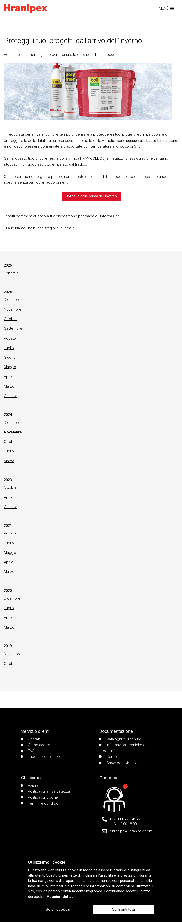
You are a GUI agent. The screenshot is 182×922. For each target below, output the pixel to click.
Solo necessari (58, 909)
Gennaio (10, 396)
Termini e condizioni (41, 803)
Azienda (31, 785)
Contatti (31, 739)
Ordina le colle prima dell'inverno (91, 196)
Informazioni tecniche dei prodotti (123, 748)
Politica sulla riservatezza (45, 791)
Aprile (8, 377)
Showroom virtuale (118, 763)
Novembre (12, 309)
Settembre (13, 328)
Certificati (110, 756)
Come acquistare (39, 745)
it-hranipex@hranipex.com (130, 831)
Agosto (10, 338)
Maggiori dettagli (61, 897)
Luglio (9, 348)
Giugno (9, 357)
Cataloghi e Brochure (120, 739)
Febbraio (11, 273)
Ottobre (10, 319)
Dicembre (12, 299)
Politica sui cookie (39, 797)
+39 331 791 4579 (125, 819)
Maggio (10, 367)
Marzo (9, 386)
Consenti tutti (123, 909)
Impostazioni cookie (41, 756)
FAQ (27, 751)
